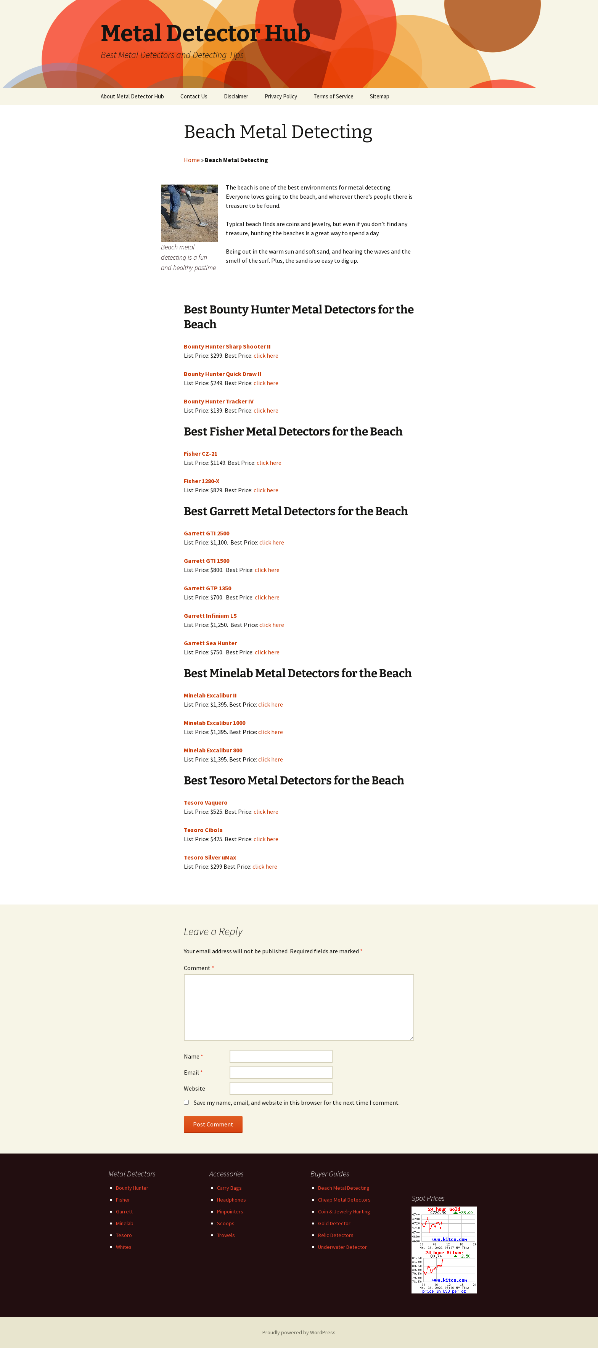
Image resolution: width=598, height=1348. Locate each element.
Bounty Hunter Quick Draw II (223, 374)
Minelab (124, 1223)
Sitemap (379, 96)
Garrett (124, 1211)
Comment (199, 968)
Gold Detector (334, 1223)
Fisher (123, 1199)
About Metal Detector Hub (132, 96)
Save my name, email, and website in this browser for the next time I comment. (297, 1102)
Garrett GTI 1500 (206, 560)
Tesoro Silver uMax (210, 857)
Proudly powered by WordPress (299, 1332)
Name (193, 1056)
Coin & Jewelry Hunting (344, 1211)
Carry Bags (229, 1187)
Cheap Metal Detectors (344, 1199)
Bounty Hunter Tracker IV (219, 401)
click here (266, 355)
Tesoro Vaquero (206, 802)
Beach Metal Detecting (344, 1187)
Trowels (226, 1235)
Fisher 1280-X (201, 481)
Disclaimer (236, 96)
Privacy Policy (281, 96)
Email (193, 1072)
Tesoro (124, 1235)
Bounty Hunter (132, 1187)
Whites (124, 1247)
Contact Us (193, 96)
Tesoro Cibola (203, 830)
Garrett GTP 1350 (207, 588)
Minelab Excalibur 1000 (214, 722)
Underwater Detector (342, 1247)
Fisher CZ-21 (200, 453)
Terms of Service (333, 96)
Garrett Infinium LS (210, 615)
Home (192, 160)
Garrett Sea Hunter (210, 643)
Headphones (231, 1199)
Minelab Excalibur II (210, 695)
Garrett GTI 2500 (206, 533)
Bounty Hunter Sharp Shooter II (227, 346)
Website (194, 1088)
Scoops (226, 1223)
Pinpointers (230, 1211)
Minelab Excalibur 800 (213, 750)
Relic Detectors (336, 1235)
